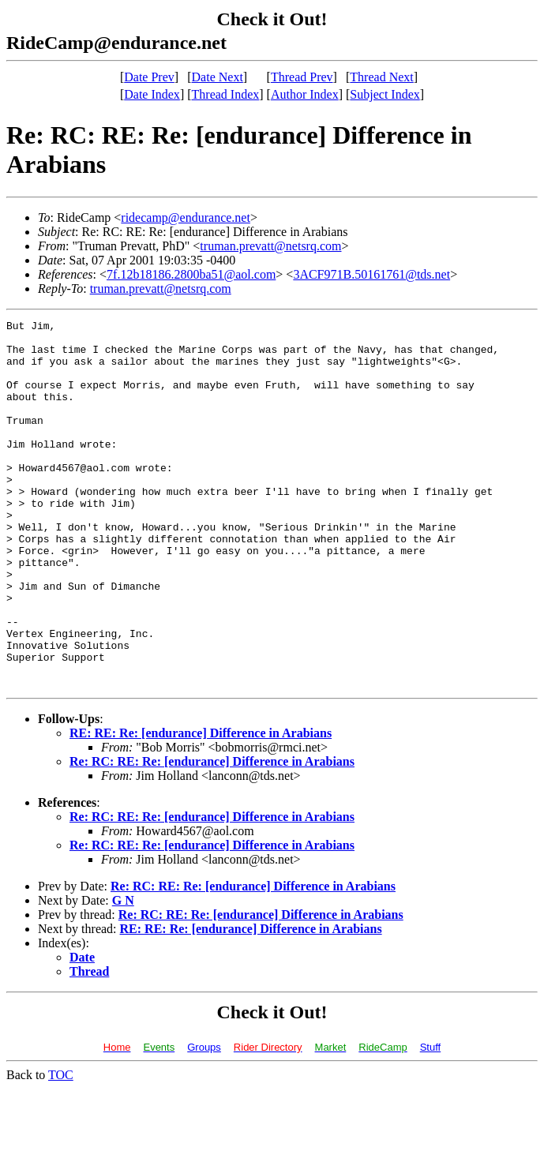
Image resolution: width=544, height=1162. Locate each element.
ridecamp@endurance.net (185, 217)
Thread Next (381, 77)
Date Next (217, 77)
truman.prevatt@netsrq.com (270, 246)
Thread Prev (302, 77)
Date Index (152, 94)
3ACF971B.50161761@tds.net (371, 274)
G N (123, 973)
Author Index (305, 94)
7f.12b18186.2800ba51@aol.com (191, 274)
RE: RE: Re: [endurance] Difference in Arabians (200, 806)
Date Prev (149, 77)
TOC (60, 1148)
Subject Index (384, 94)
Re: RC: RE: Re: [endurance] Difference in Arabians (212, 835)
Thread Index (226, 94)
